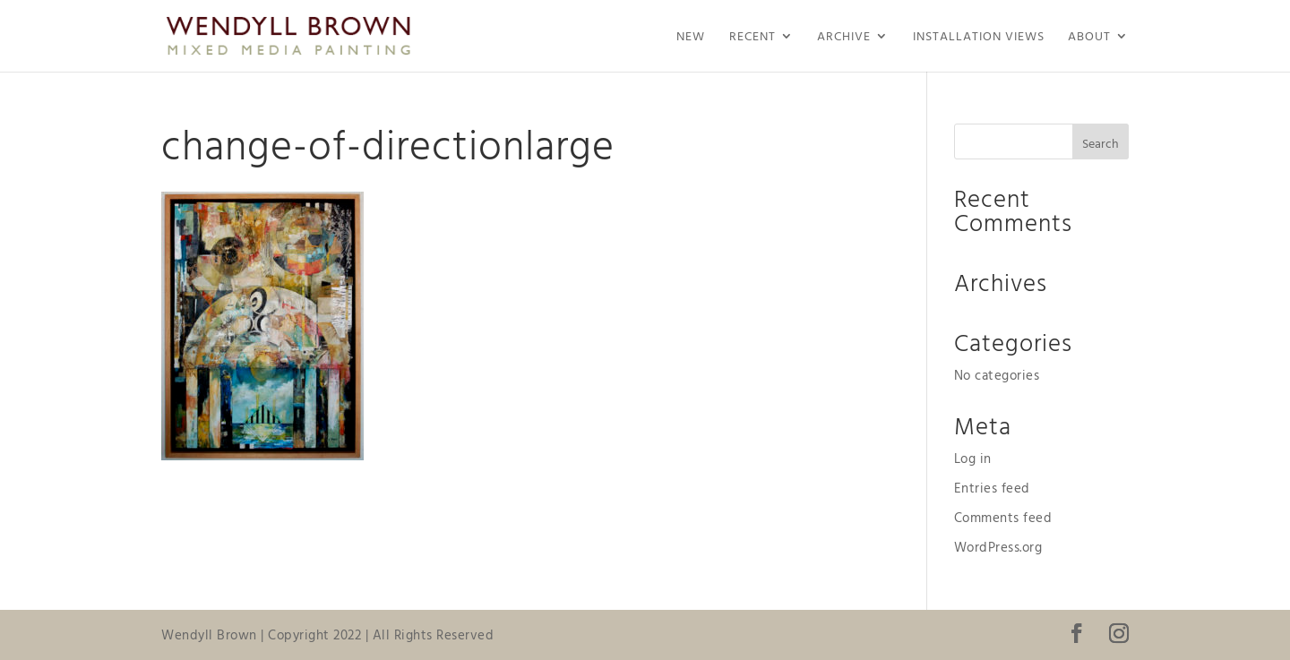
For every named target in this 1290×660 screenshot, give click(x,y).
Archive (844, 37)
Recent (752, 37)
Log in (973, 458)
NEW (690, 37)
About (1089, 37)
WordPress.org (998, 546)
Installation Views (979, 37)
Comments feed (1003, 517)
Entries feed (992, 487)
